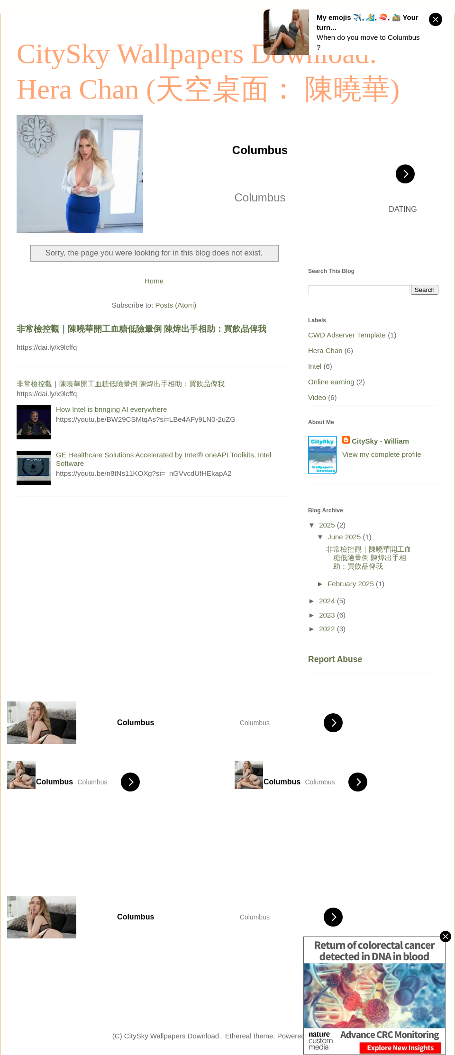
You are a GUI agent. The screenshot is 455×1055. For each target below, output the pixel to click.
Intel (314, 366)
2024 (328, 601)
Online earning (331, 382)
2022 (328, 629)
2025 (328, 525)
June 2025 (345, 537)
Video (317, 397)
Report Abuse (335, 659)
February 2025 (352, 584)
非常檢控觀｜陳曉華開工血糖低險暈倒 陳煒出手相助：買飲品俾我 (141, 329)
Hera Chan (325, 350)
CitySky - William (380, 441)
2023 (328, 615)
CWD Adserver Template (347, 335)
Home (154, 281)
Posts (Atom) (176, 305)
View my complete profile (381, 454)
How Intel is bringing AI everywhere (111, 409)
